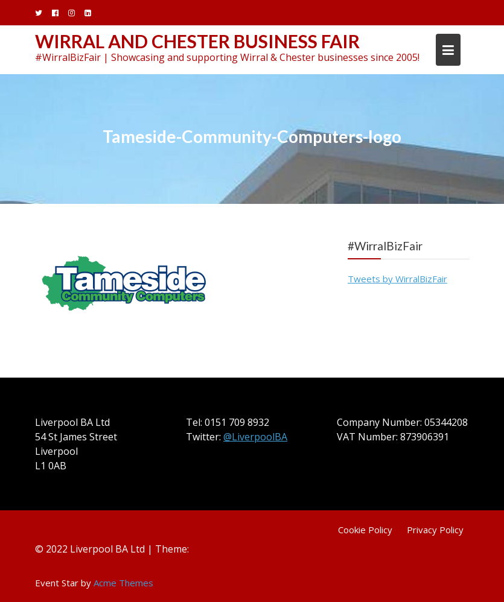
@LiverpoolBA (255, 436)
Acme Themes (123, 583)
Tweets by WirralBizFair (397, 279)
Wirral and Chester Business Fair (197, 41)
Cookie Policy (365, 530)
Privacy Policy (435, 530)
